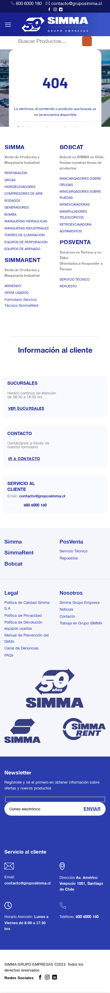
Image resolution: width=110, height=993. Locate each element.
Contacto (67, 616)
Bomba (10, 214)
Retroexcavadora (76, 224)
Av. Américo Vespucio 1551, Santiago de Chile (81, 883)
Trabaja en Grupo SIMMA (81, 623)
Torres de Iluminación (24, 235)
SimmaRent (18, 552)
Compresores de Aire (23, 193)
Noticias (66, 609)
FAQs (8, 655)
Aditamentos (71, 231)
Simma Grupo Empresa (79, 602)
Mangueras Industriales (26, 228)
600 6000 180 (29, 3)
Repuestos (69, 558)
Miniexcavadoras (75, 204)
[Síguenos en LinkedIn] (60, 10)
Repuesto (68, 286)
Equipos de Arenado (22, 249)
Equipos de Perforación (26, 242)
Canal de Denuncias (21, 648)
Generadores (16, 207)
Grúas (10, 180)
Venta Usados (16, 292)
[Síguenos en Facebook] (49, 10)
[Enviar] (87, 41)
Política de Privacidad (23, 615)
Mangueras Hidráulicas (25, 221)
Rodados (12, 200)
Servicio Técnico (74, 279)
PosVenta (71, 541)
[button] (7, 24)
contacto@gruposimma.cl (76, 3)
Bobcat (13, 563)
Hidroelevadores (19, 187)
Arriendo (12, 286)
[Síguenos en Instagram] (55, 10)
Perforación (15, 173)
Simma (13, 541)
